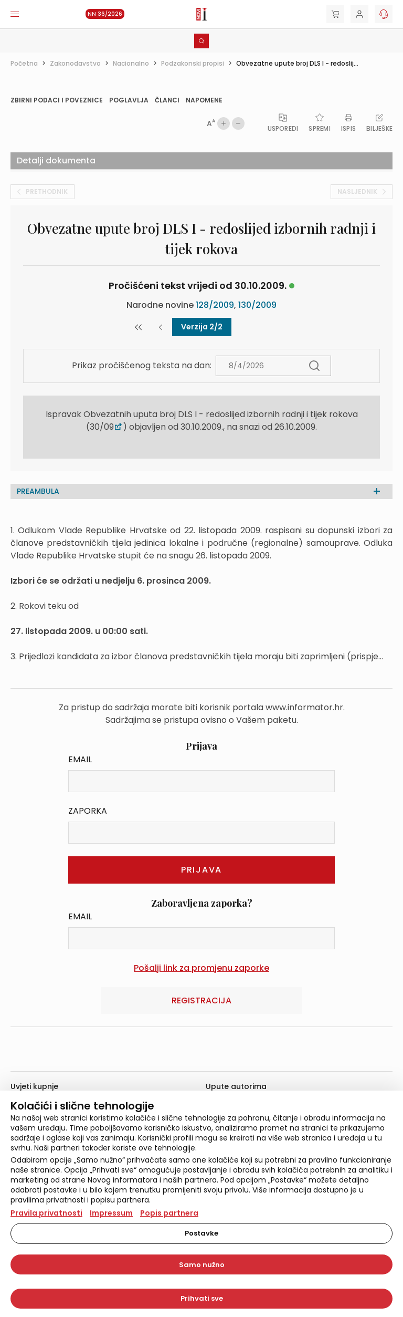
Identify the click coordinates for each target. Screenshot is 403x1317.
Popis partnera (169, 1213)
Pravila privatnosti (46, 1213)
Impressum (111, 1213)
